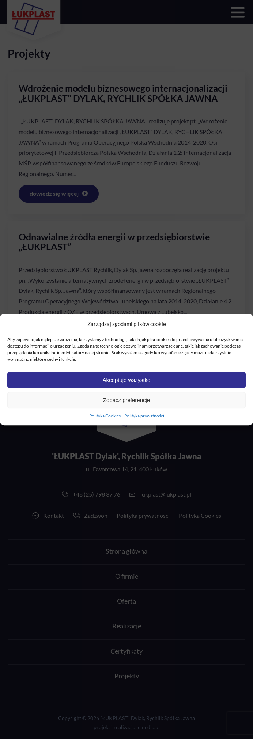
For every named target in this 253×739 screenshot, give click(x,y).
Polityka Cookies (105, 415)
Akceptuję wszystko (127, 380)
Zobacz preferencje (126, 400)
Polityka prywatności (144, 415)
